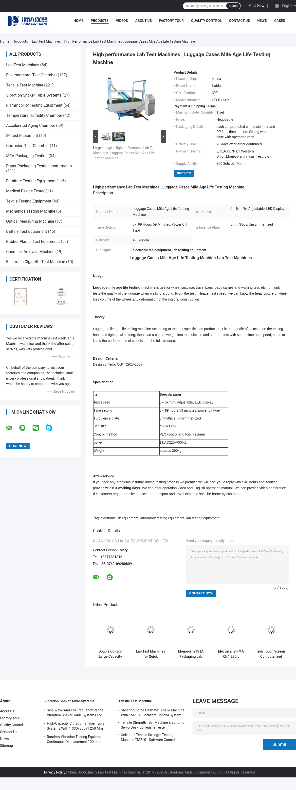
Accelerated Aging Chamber (30, 125)
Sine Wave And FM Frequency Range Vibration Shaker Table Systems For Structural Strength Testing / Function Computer (76, 713)
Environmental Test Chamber (31, 75)
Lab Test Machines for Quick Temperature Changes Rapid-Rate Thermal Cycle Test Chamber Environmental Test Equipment (150, 654)
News (262, 21)
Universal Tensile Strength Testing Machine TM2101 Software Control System (148, 738)
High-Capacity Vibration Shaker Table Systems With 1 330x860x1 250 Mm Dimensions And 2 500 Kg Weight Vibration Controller (75, 727)
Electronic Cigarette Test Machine (35, 261)
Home (78, 21)
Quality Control (206, 21)
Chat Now (256, 6)
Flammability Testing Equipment (34, 105)
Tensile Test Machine (24, 85)
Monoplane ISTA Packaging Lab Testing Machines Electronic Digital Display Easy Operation (191, 654)
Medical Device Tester (25, 191)
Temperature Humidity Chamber (34, 115)
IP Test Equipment (22, 135)
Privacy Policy (54, 772)
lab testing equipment (203, 518)
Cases (279, 21)
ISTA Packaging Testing (27, 155)
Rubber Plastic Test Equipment (33, 241)
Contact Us (239, 21)
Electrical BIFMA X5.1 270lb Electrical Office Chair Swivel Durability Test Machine (231, 654)
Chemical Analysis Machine (30, 251)
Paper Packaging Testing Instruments (39, 166)
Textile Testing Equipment (28, 201)
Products (100, 21)
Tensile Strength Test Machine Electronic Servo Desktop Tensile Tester (152, 725)
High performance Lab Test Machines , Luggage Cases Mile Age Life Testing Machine (124, 153)
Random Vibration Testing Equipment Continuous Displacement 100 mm (76, 739)
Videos (122, 21)
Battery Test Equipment (26, 231)
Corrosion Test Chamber (27, 145)
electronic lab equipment (119, 518)
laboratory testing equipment (162, 518)
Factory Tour (171, 21)
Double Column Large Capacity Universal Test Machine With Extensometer (110, 654)
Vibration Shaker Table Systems (34, 95)
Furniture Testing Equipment (31, 181)
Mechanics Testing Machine (30, 211)
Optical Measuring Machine (30, 221)
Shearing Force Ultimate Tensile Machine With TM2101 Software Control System (152, 712)
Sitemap (6, 746)
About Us (143, 21)
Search (233, 6)
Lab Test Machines (46, 41)
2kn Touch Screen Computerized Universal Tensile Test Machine (271, 654)
